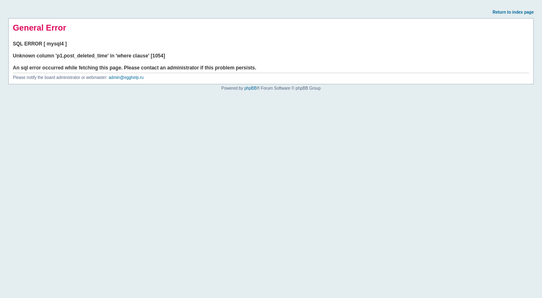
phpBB (250, 88)
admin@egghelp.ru (126, 77)
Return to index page (513, 12)
